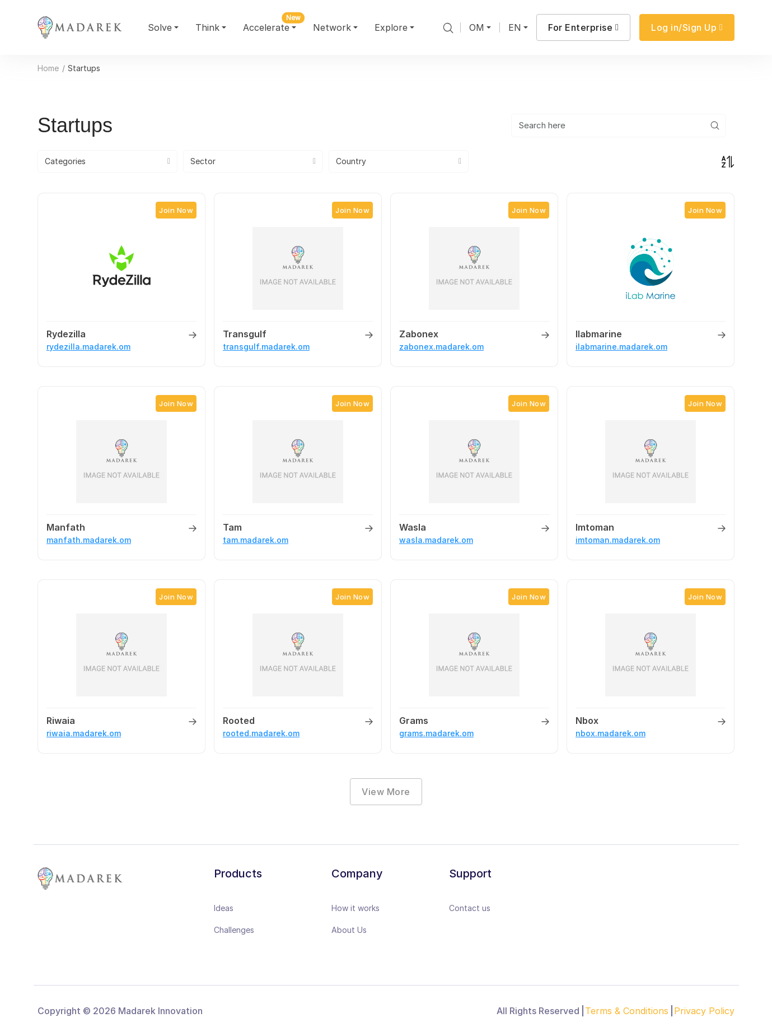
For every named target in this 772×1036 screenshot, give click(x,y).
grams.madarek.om (436, 733)
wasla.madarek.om (436, 540)
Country (351, 161)
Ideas (223, 908)
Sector (203, 161)
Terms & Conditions (626, 1010)
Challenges (234, 930)
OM (476, 27)
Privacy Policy (704, 1010)
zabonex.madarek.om (441, 346)
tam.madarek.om (255, 540)
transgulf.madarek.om (266, 346)
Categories (65, 161)
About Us (349, 930)
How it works (355, 908)
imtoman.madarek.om (618, 540)
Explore (391, 27)
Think (207, 27)
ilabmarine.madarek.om (621, 346)
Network (332, 27)
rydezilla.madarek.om (88, 346)
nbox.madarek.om (610, 733)
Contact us (469, 908)
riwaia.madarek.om (83, 733)
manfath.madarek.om (88, 540)
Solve (160, 27)
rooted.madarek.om (261, 733)
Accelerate (271, 25)
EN (514, 27)
